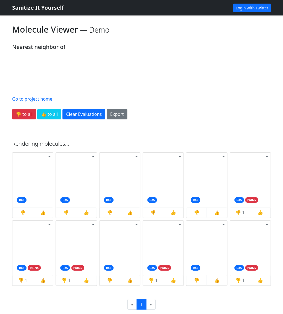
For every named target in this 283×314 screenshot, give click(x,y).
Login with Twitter (252, 8)
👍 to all (49, 114)
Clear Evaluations (84, 114)
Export (117, 114)
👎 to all (24, 114)
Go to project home (32, 99)
